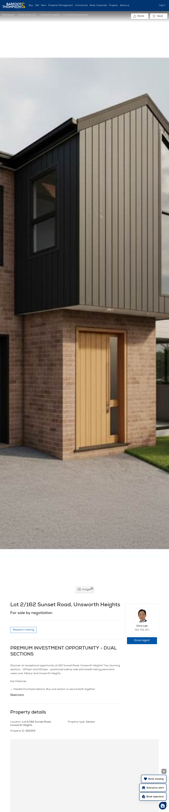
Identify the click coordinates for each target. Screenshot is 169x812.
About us (124, 5)
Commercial (81, 5)
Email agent (142, 640)
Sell (37, 5)
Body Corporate (98, 5)
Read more (17, 695)
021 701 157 (142, 630)
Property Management (60, 5)
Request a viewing (23, 630)
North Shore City (27, 15)
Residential (8, 15)
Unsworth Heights (50, 15)
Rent (43, 5)
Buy (31, 5)
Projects (113, 5)
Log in (162, 5)
